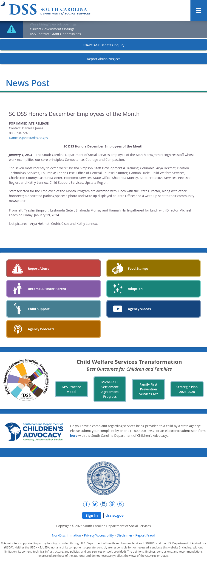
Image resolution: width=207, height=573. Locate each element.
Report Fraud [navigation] (145, 535)
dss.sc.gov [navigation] (114, 515)
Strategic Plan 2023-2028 (187, 389)
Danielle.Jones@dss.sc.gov (28, 138)
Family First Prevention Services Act (148, 389)
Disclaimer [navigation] (124, 535)
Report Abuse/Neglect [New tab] (103, 59)
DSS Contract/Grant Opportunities (55, 34)
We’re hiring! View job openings (53, 24)
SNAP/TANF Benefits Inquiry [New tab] (103, 45)
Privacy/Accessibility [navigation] (99, 535)
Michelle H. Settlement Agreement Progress (110, 389)
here (73, 435)
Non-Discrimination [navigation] (66, 535)
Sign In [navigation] (92, 515)
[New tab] (86, 504)
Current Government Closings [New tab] (52, 29)
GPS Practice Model (71, 389)
